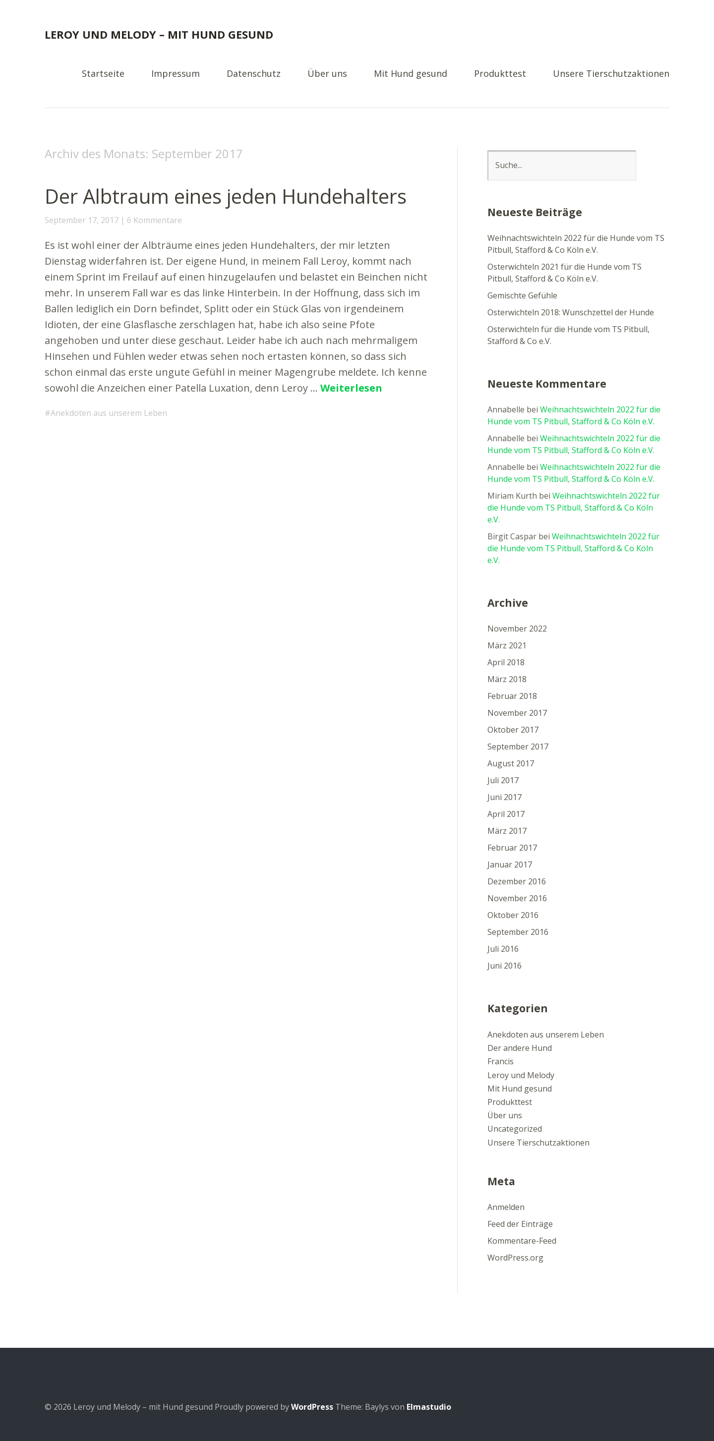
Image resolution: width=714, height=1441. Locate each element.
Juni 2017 (504, 797)
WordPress (312, 1406)
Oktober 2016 (512, 915)
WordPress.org (515, 1257)
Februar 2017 (512, 847)
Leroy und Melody (520, 1075)
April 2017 (506, 813)
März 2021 (507, 645)
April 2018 (506, 662)
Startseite (103, 74)
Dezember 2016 (516, 881)
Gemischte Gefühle (522, 295)
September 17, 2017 (82, 220)
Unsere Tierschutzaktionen (611, 74)
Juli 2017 (503, 780)
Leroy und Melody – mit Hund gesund (159, 34)
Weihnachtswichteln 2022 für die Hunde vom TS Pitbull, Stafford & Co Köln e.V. (573, 507)
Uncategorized (514, 1128)
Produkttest (500, 74)
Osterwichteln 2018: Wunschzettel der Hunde (570, 312)
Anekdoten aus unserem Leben (109, 412)
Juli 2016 (503, 948)
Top (659, 1408)
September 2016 (517, 931)
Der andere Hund (519, 1047)
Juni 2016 (504, 965)
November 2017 (517, 712)
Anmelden (506, 1207)
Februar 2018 (512, 696)
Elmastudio (429, 1406)
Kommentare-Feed (521, 1240)
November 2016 (517, 898)
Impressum (175, 74)
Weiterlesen (351, 388)
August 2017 (510, 763)
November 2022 (517, 628)
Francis (500, 1061)
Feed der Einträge (520, 1223)
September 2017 (517, 746)
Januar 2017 (509, 864)
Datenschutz (254, 74)
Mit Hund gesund (410, 74)
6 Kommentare (154, 220)
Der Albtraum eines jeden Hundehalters (226, 196)
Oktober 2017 (512, 729)
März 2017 (507, 830)
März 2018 (507, 679)
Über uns (327, 74)
